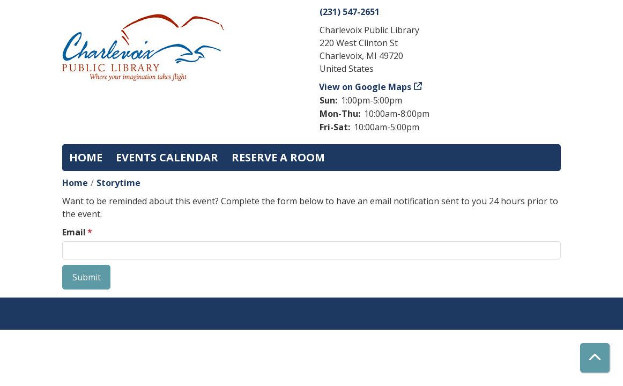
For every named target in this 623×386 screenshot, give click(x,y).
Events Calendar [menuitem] (167, 157)
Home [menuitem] (85, 157)
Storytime (118, 183)
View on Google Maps (365, 87)
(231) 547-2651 (350, 12)
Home (75, 183)
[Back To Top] (595, 358)
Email (74, 232)
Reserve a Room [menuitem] (278, 157)
